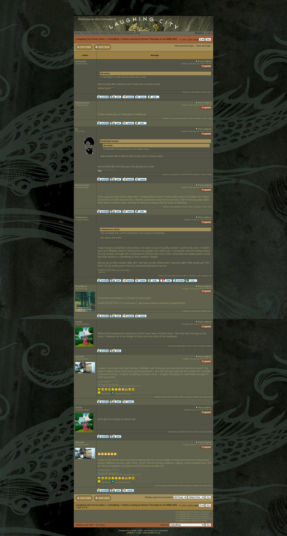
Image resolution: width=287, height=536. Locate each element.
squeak (108, 89)
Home (78, 33)
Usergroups (128, 33)
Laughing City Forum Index (90, 39)
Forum (85, 33)
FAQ (138, 33)
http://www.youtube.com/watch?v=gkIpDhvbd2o (161, 303)
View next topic (203, 46)
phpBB (130, 533)
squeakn (101, 89)
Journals (94, 33)
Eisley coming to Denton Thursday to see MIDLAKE (150, 39)
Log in (209, 33)
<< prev (183, 39)
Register (199, 33)
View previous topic (184, 46)
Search (104, 33)
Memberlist (115, 33)
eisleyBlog (113, 39)
